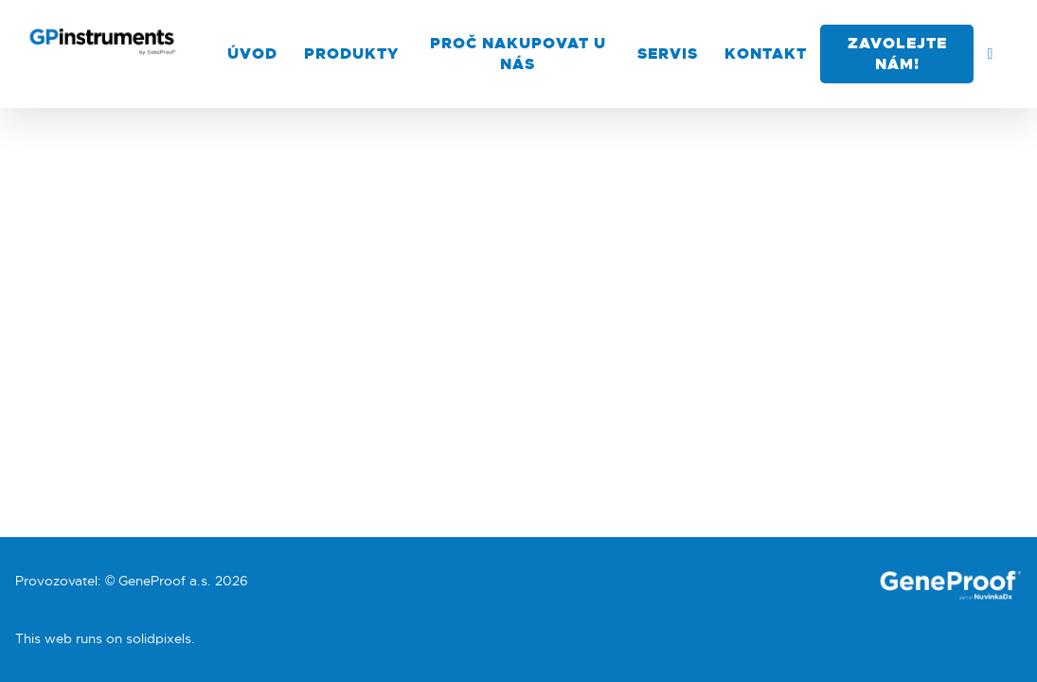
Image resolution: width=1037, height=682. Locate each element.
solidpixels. (160, 638)
